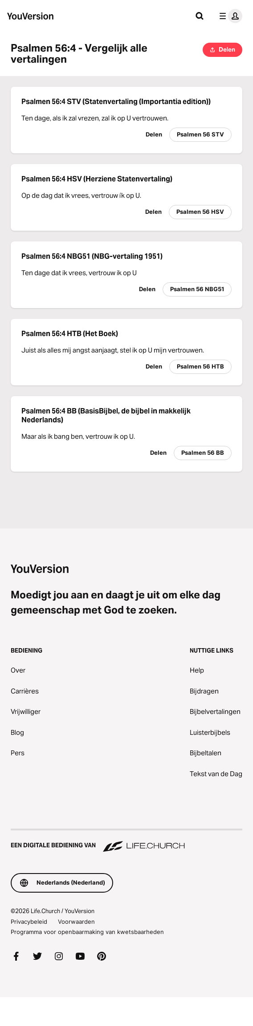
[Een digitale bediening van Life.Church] (126, 841)
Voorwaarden (76, 921)
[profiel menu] (229, 16)
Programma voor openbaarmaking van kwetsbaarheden (87, 931)
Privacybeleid (29, 921)
